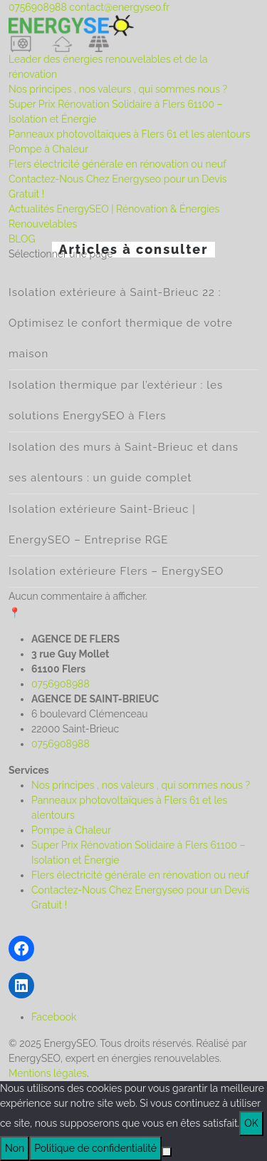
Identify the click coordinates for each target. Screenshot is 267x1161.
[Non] (167, 1152)
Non (14, 1148)
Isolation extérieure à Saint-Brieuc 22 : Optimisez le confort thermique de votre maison (121, 323)
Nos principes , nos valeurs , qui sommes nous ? (118, 89)
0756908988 (38, 7)
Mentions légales (48, 1073)
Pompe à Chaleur (48, 149)
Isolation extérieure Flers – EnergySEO (116, 571)
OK (251, 1123)
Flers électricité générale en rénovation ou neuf (117, 164)
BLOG (22, 239)
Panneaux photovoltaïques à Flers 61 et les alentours (129, 134)
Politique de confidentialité (95, 1148)
